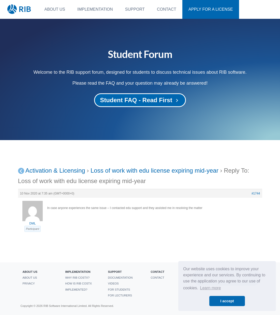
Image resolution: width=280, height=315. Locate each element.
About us (55, 9)
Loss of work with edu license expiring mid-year (154, 170)
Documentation (120, 277)
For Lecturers (120, 295)
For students (119, 289)
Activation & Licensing (55, 170)
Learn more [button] (210, 288)
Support (135, 9)
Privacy (28, 283)
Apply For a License (210, 9)
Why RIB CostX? (77, 277)
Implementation (95, 9)
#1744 (256, 193)
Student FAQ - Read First (140, 100)
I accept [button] (227, 301)
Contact (166, 9)
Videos (113, 283)
